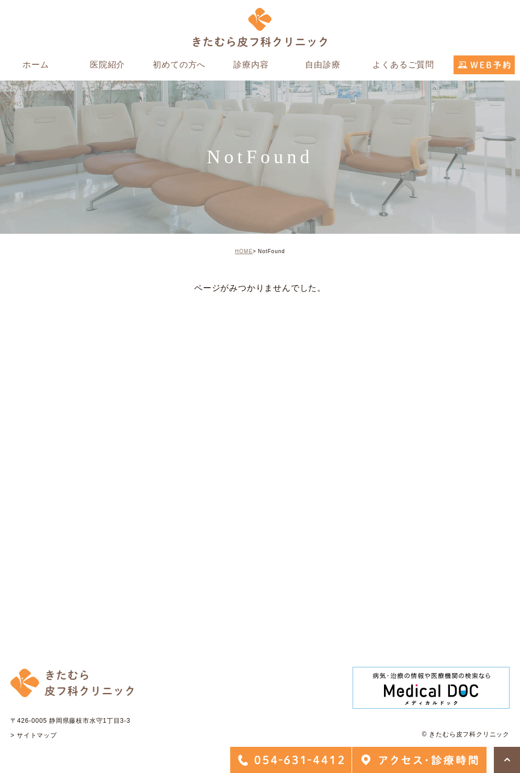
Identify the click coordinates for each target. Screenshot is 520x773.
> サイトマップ (33, 735)
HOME (244, 251)
